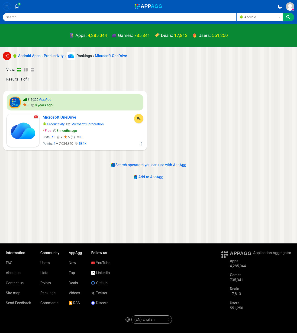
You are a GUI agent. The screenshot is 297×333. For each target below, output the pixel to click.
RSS (74, 303)
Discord (99, 303)
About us (13, 273)
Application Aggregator (272, 253)
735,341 (142, 35)
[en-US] (151, 319)
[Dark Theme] (280, 6)
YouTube (100, 263)
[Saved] (17, 6)
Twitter (99, 293)
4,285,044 (97, 35)
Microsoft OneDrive (111, 56)
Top (72, 273)
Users (45, 263)
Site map (13, 293)
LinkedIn (100, 273)
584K (80, 143)
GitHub (99, 283)
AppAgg (45, 99)
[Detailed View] (26, 69)
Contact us (15, 283)
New (72, 263)
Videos (74, 293)
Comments (49, 303)
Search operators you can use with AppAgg (148, 165)
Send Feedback (18, 303)
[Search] (119, 17)
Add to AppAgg (148, 177)
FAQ (9, 263)
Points (45, 283)
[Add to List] (138, 118)
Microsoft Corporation (87, 124)
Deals (73, 283)
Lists (44, 273)
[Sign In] (290, 6)
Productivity (54, 124)
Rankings (47, 293)
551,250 (220, 35)
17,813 (181, 35)
